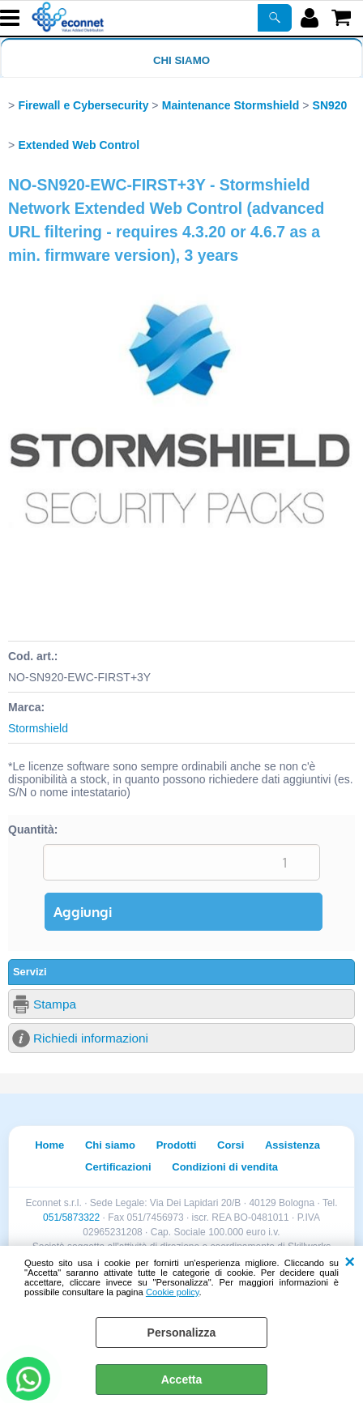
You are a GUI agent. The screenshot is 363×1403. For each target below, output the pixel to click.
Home (49, 1145)
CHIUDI (349, 1262)
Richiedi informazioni (90, 1038)
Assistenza (292, 1145)
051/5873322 (71, 1217)
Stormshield (38, 728)
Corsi (230, 1145)
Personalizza (181, 1332)
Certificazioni (118, 1167)
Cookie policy (172, 1292)
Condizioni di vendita (225, 1167)
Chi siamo (181, 60)
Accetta (182, 1379)
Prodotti (176, 1145)
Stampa (54, 1004)
